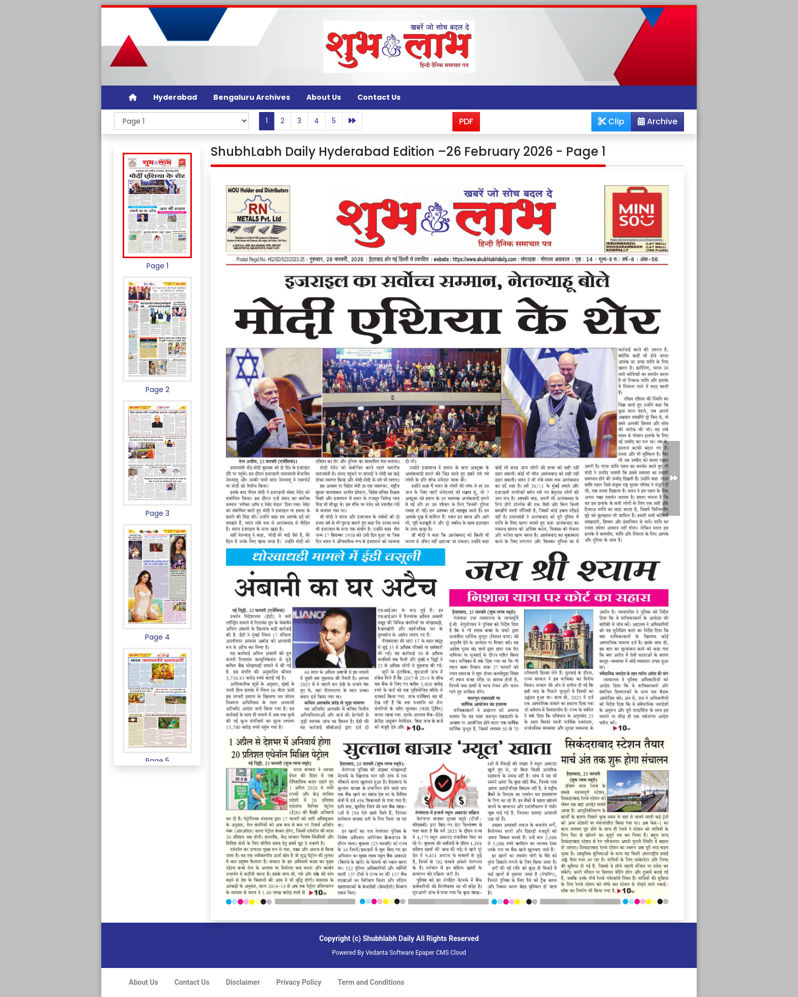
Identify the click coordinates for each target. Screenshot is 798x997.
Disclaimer (243, 982)
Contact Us (379, 97)
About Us (323, 97)
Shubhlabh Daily (388, 938)
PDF (466, 121)
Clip (611, 121)
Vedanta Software (389, 952)
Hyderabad (175, 97)
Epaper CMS (432, 952)
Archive (654, 123)
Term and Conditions (371, 982)
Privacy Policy (299, 982)
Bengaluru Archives (251, 97)
